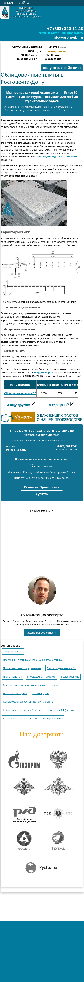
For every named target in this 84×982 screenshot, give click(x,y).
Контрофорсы (40, 693)
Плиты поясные (12, 676)
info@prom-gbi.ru (68, 37)
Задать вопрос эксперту (41, 632)
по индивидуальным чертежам (59, 156)
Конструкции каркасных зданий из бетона (28, 701)
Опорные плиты (12, 651)
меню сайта (16, 3)
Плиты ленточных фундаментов (22, 668)
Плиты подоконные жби (61, 668)
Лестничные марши (15, 693)
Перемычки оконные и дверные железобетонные (33, 660)
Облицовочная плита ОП (20, 393)
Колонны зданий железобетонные (23, 710)
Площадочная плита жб (41, 676)
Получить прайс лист (62, 68)
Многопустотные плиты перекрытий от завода (31, 685)
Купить (41, 494)
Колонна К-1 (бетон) (62, 710)
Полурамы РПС (70, 676)
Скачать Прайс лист (41, 487)
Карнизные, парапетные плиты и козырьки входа (33, 718)
